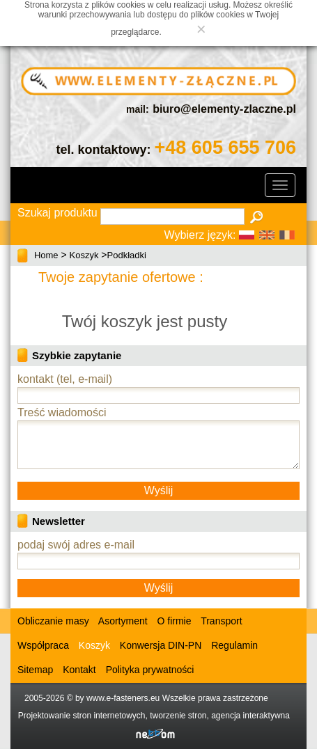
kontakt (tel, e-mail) (64, 379)
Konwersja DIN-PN (160, 645)
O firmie (174, 620)
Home (46, 255)
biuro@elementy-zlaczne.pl (224, 109)
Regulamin (234, 645)
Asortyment (122, 620)
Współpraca (43, 645)
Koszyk (84, 255)
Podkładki (126, 255)
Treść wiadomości (61, 412)
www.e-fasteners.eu (123, 698)
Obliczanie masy (53, 620)
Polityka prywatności (150, 669)
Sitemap (35, 669)
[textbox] (172, 216)
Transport (221, 620)
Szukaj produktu (57, 213)
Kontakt (79, 669)
